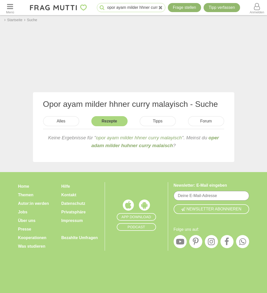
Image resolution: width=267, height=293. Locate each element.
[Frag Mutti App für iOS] (128, 206)
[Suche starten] (102, 8)
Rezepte (109, 121)
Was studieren (32, 246)
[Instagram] (211, 243)
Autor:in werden (33, 203)
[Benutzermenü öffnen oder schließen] (257, 7)
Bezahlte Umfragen (79, 238)
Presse (24, 229)
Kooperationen (32, 238)
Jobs (22, 212)
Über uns (26, 220)
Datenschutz (73, 203)
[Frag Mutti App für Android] (144, 206)
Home (23, 186)
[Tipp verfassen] (222, 7)
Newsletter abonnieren (211, 209)
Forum (206, 121)
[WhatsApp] (242, 243)
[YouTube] (180, 243)
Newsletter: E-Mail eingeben (200, 185)
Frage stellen (184, 7)
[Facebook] (227, 243)
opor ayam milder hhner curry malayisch (139, 137)
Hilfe (65, 186)
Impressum (72, 220)
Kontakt (69, 195)
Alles (61, 121)
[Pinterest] (195, 243)
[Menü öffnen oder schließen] (10, 7)
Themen (25, 195)
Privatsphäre (73, 212)
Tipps (158, 121)
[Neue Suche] (160, 8)
